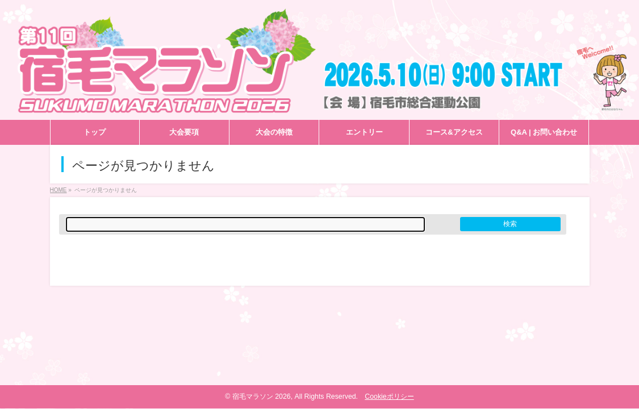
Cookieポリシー (389, 396)
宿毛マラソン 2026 (261, 396)
